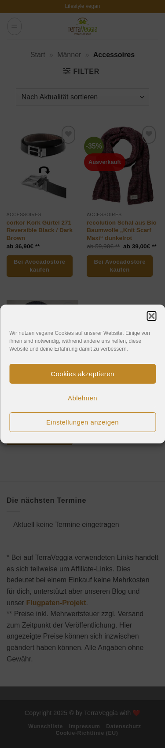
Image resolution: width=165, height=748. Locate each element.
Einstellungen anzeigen (82, 422)
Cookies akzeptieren (82, 374)
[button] (151, 316)
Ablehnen (82, 398)
